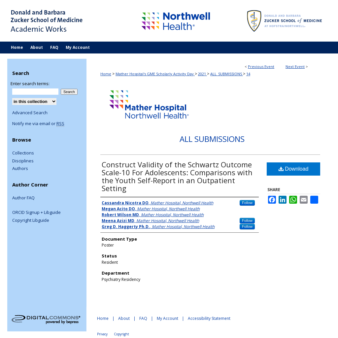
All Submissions (212, 138)
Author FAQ (23, 198)
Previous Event (261, 66)
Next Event (295, 66)
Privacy (102, 334)
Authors (20, 168)
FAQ (143, 318)
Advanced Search (30, 113)
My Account (167, 318)
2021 (202, 73)
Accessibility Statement (209, 318)
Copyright (121, 334)
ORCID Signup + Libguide (36, 212)
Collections (23, 153)
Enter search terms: (30, 83)
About (124, 318)
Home (105, 73)
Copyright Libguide (30, 220)
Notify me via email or (38, 123)
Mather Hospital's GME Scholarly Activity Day (155, 73)
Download (294, 169)
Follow (247, 203)
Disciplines (23, 161)
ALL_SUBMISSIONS (226, 73)
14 (248, 73)
